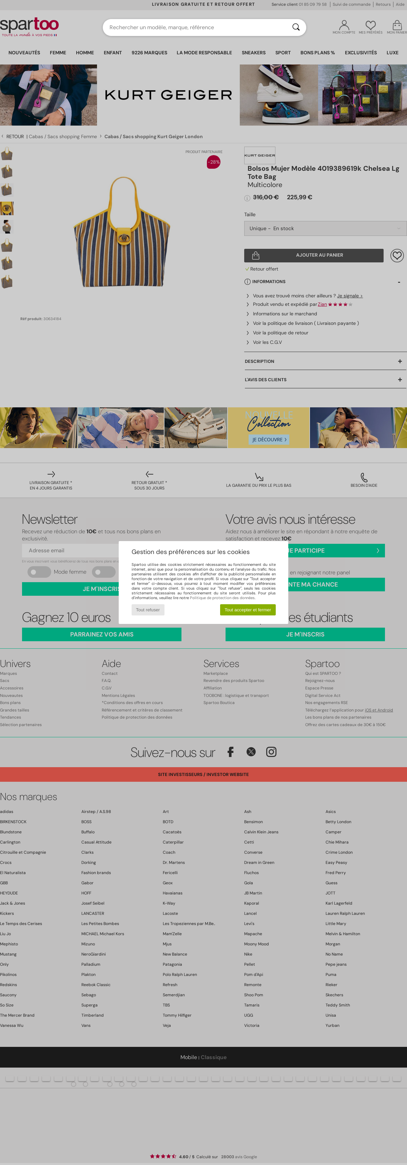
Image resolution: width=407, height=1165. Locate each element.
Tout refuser (148, 609)
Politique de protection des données (222, 597)
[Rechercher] (296, 27)
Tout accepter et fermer (248, 609)
